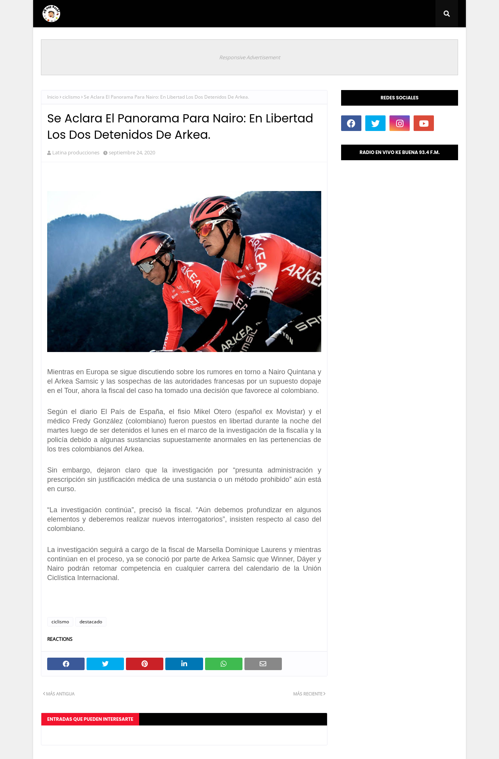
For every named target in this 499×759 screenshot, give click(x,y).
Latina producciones (75, 152)
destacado (91, 621)
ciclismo (71, 97)
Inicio (52, 97)
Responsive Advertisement (249, 57)
